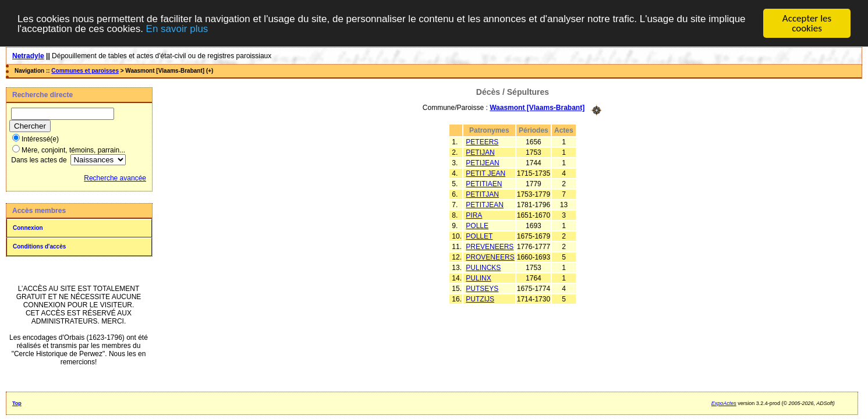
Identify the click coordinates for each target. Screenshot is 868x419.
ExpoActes (723, 403)
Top (17, 403)
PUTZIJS (480, 299)
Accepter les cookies (806, 23)
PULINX (478, 278)
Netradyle (28, 56)
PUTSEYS (482, 289)
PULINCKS (483, 268)
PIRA (474, 215)
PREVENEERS (489, 247)
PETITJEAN (485, 205)
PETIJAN (480, 152)
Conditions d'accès (39, 246)
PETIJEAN (482, 163)
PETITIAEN (484, 184)
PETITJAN (482, 194)
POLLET (479, 236)
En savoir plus (177, 28)
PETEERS (482, 142)
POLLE (477, 226)
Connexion (28, 228)
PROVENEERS (490, 257)
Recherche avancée (115, 178)
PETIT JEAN (485, 173)
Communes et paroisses (85, 71)
